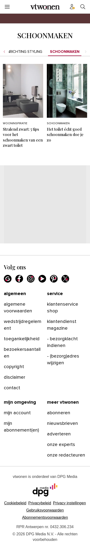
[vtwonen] (45, 7)
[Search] (82, 6)
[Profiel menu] (72, 6)
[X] (65, 279)
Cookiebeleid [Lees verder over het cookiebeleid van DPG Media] (15, 503)
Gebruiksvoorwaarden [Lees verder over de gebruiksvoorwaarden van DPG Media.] (45, 510)
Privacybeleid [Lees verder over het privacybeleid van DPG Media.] (39, 503)
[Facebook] (19, 279)
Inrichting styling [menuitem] (24, 52)
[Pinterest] (54, 279)
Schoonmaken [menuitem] (64, 52)
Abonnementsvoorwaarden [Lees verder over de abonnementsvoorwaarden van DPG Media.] (45, 517)
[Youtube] (42, 279)
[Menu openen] (7, 6)
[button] (69, 503)
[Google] (8, 279)
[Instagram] (31, 279)
